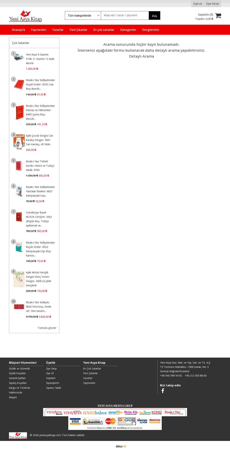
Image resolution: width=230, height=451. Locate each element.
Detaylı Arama (141, 56)
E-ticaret (109, 446)
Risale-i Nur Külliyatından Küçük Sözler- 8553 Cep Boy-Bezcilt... (40, 84)
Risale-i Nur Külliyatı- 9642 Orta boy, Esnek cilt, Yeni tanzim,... (38, 307)
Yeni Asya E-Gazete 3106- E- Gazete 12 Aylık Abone (40, 59)
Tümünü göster (47, 328)
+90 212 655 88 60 (195, 375)
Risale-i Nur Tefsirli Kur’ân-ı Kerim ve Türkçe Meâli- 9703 (40, 166)
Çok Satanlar (20, 43)
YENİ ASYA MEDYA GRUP (115, 405)
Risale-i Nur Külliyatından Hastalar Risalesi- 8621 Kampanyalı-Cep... (40, 191)
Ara (154, 16)
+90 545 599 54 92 (171, 375)
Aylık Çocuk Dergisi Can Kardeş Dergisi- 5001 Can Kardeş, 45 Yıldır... (39, 140)
